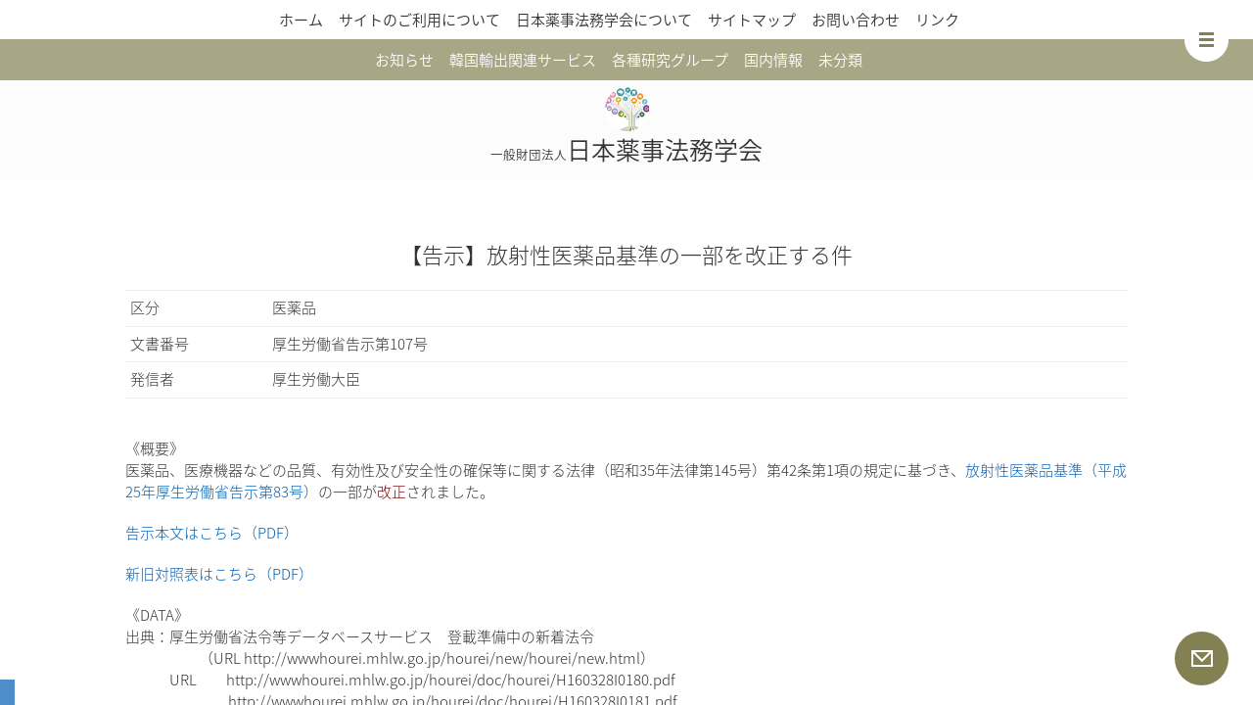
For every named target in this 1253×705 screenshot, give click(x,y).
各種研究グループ (670, 59)
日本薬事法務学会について (604, 19)
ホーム (301, 19)
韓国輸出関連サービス (522, 59)
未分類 (840, 59)
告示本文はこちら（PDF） (212, 532)
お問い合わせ (856, 19)
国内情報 (773, 59)
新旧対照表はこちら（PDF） (219, 574)
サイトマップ (752, 19)
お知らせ (404, 59)
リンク (937, 19)
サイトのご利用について (419, 19)
